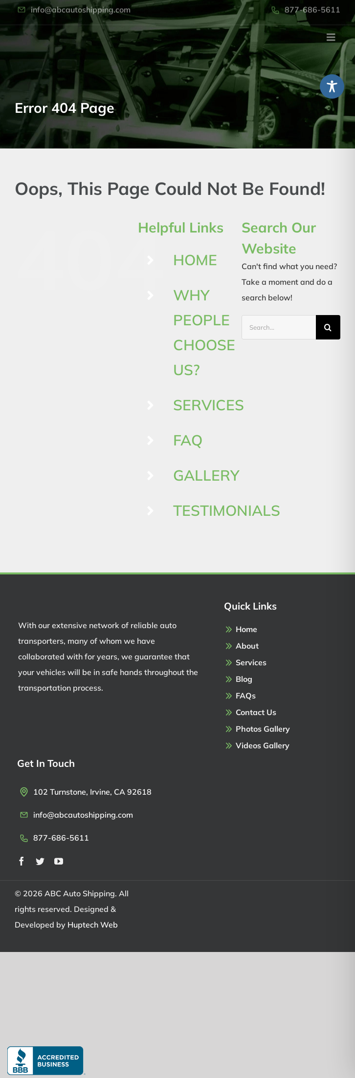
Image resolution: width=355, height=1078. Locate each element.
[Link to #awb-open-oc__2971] (331, 32)
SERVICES (208, 405)
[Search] (328, 327)
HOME (195, 260)
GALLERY (206, 475)
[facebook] (21, 861)
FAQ (187, 440)
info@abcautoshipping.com (83, 815)
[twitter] (40, 861)
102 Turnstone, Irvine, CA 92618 (92, 792)
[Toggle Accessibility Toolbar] (332, 86)
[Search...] (279, 327)
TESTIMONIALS (226, 510)
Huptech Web (92, 925)
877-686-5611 (61, 838)
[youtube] (58, 861)
